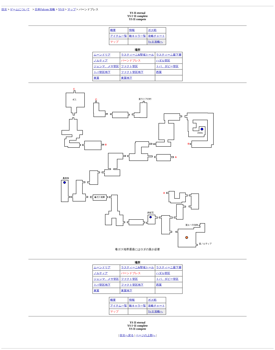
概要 (113, 30)
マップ (71, 9)
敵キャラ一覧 (137, 35)
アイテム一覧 (118, 35)
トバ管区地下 (102, 72)
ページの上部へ (145, 335)
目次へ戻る (127, 335)
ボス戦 (152, 30)
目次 (4, 9)
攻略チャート (156, 35)
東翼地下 (126, 77)
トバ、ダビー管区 (167, 66)
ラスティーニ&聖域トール (137, 54)
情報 (132, 30)
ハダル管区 (163, 60)
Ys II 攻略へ (155, 41)
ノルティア (101, 60)
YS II (61, 9)
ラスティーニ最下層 (168, 54)
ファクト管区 (129, 66)
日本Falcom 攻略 (45, 9)
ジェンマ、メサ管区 (106, 66)
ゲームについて (20, 9)
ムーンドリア (102, 54)
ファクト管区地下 (132, 72)
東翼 (96, 77)
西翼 (159, 72)
